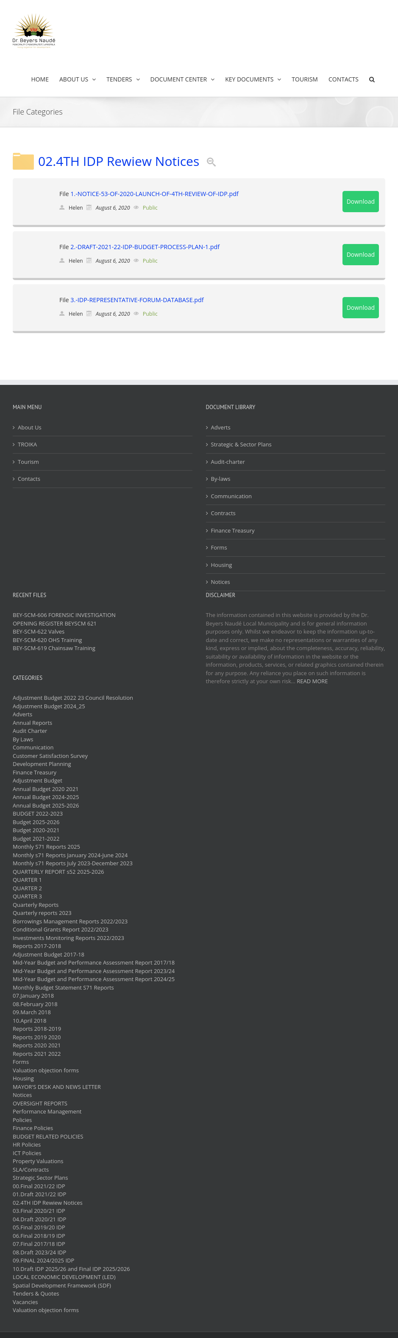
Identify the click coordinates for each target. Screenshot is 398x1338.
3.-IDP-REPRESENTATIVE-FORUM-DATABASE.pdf (136, 300)
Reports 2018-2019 (37, 1028)
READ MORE (312, 681)
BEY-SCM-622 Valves (38, 631)
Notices (220, 582)
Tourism (28, 462)
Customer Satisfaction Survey (50, 756)
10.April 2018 (29, 1020)
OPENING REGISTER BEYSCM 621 (55, 623)
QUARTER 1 (27, 880)
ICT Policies (27, 1153)
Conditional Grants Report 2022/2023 (61, 929)
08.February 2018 (35, 1004)
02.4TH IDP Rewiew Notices (118, 161)
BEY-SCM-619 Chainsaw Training (54, 648)
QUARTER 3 (27, 896)
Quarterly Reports (35, 905)
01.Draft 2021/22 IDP (39, 1194)
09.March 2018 (32, 1012)
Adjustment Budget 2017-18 (48, 954)
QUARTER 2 (27, 888)
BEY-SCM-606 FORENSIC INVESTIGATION (64, 615)
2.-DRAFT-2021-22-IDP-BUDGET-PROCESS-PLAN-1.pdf (145, 247)
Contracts (223, 513)
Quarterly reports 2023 (42, 913)
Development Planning (42, 764)
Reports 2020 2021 (37, 1045)
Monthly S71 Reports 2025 (46, 846)
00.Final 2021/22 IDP (39, 1186)
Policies (22, 1120)
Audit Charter (30, 731)
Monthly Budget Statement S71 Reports (63, 987)
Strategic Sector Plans (40, 1177)
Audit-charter (228, 462)
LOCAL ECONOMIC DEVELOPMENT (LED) (64, 1277)
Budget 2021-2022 (36, 838)
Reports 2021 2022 (37, 1053)
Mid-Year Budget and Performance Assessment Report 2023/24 (94, 971)
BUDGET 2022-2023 (38, 813)
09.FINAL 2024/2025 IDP (43, 1260)
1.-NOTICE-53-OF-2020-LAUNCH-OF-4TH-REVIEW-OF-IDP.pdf (154, 194)
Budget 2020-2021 (36, 830)
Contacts (29, 478)
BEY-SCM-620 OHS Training (47, 640)
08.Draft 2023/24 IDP (39, 1252)
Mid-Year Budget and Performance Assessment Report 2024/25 (94, 979)
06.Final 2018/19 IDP (39, 1236)
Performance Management (47, 1111)
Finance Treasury (233, 530)
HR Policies (27, 1144)
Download (361, 201)
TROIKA (27, 444)
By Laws (23, 739)
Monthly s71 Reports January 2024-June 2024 (70, 855)
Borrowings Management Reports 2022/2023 (70, 921)
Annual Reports (32, 723)
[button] (372, 79)
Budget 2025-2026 (36, 822)
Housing (221, 565)
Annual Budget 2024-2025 (46, 797)
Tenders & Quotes (36, 1293)
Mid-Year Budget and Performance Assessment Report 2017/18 (94, 962)
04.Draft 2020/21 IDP (39, 1219)
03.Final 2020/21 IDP (39, 1211)
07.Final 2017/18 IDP (39, 1244)
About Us (30, 427)
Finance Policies (33, 1128)
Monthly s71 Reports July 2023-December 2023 (73, 863)
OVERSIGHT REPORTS (40, 1103)
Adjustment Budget (37, 780)
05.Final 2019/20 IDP (39, 1227)
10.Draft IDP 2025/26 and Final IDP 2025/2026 (71, 1269)
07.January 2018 (33, 995)
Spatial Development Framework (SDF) (62, 1285)
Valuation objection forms (46, 1070)
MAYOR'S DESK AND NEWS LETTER (57, 1087)
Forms (219, 547)
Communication (231, 496)
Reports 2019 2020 (37, 1037)
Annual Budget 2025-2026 (46, 805)
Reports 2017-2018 (37, 946)
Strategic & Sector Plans (241, 444)
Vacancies (25, 1302)
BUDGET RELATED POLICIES (48, 1136)
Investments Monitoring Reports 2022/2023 (68, 938)
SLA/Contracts (31, 1169)
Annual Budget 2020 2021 (46, 789)
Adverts (221, 427)
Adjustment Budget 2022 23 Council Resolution (73, 697)
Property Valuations (38, 1161)
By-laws (221, 478)
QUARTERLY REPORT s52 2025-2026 (58, 871)
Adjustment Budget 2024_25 (49, 706)
